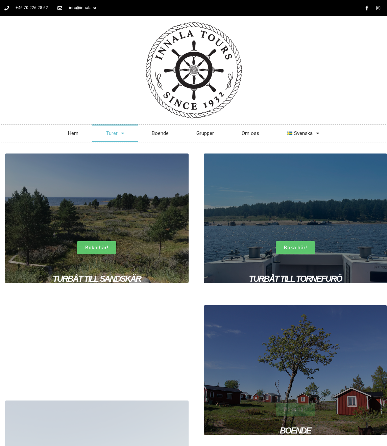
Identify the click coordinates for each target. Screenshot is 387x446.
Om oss (250, 133)
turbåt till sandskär (97, 278)
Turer (115, 133)
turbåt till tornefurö (295, 278)
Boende (160, 133)
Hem (73, 133)
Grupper (205, 133)
